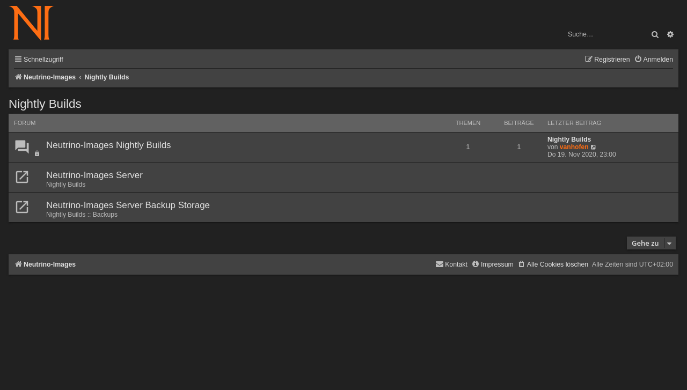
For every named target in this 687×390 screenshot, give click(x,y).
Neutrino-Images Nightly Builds (108, 145)
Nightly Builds (45, 104)
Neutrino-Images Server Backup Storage (128, 205)
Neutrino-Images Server (94, 175)
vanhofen (574, 147)
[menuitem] (653, 60)
